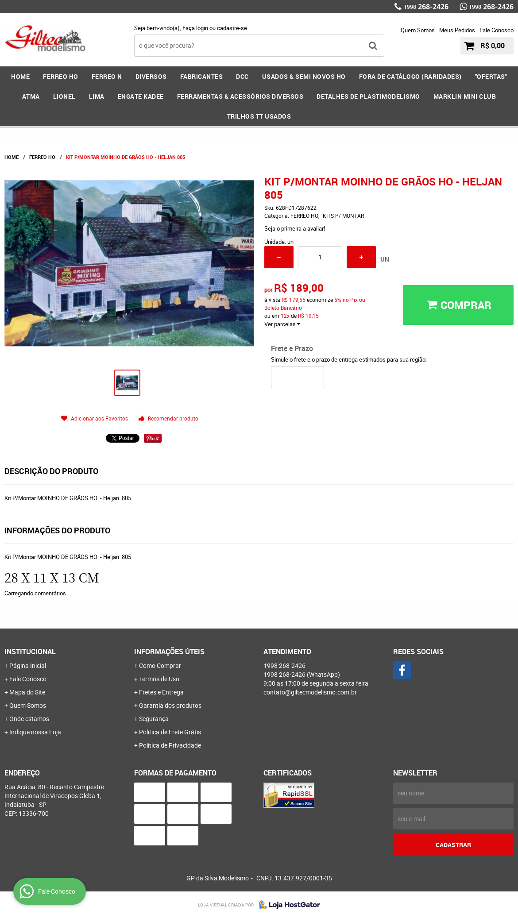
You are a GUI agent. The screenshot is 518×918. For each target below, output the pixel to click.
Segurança (154, 718)
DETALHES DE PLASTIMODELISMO (368, 96)
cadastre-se (232, 28)
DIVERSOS (151, 76)
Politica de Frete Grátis (170, 732)
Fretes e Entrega (161, 692)
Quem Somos (418, 30)
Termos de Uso (159, 679)
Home (20, 76)
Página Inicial (27, 665)
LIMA (96, 96)
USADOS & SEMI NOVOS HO (304, 76)
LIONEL (64, 96)
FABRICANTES (201, 76)
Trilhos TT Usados (259, 116)
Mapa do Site (27, 692)
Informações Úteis (169, 651)
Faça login (195, 28)
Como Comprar (160, 665)
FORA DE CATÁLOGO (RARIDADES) (410, 76)
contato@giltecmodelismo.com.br (310, 692)
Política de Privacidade (170, 745)
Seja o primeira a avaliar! (294, 228)
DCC (242, 76)
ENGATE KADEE (141, 96)
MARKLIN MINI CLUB (464, 96)
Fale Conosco (496, 30)
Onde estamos (29, 718)
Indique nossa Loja (35, 732)
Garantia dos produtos (170, 705)
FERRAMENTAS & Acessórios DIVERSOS (240, 96)
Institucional (30, 651)
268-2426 (426, 7)
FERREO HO (60, 76)
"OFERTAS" (491, 76)
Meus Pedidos (457, 30)
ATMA (31, 96)
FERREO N (107, 76)
